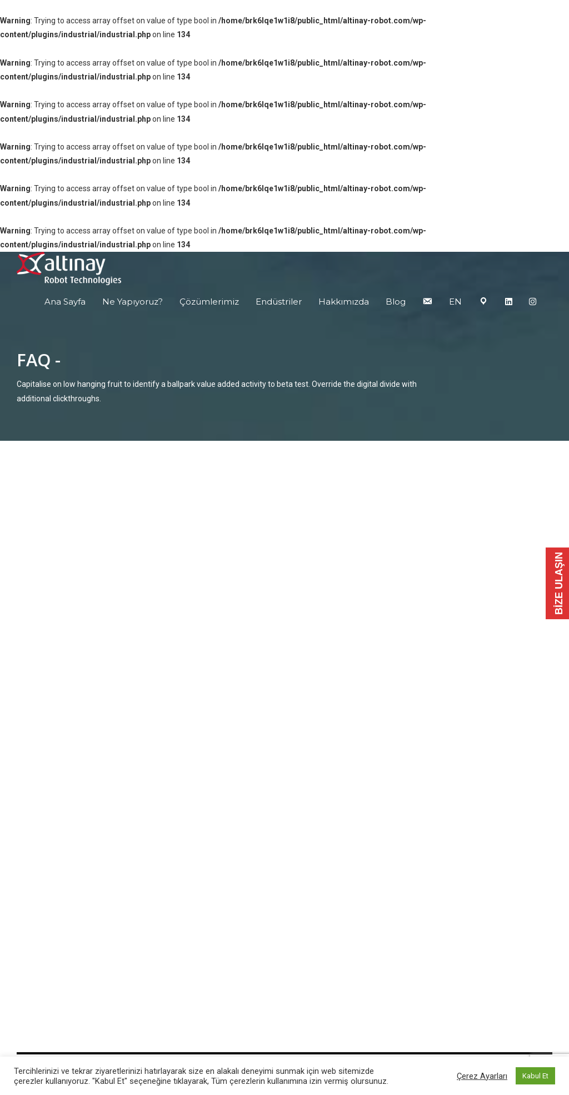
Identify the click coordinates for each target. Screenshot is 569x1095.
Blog (396, 301)
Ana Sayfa (65, 301)
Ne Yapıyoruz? (132, 301)
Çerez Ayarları (482, 1076)
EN (455, 301)
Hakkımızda (343, 301)
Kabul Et (535, 1076)
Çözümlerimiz (209, 301)
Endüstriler (279, 301)
